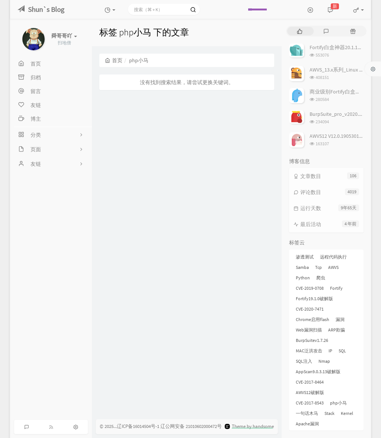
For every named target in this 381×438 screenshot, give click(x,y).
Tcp (318, 267)
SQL (342, 350)
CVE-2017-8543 (310, 403)
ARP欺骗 (336, 330)
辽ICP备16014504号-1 (138, 426)
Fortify (336, 288)
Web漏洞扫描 (309, 330)
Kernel (347, 413)
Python (303, 277)
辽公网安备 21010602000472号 (191, 426)
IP (330, 350)
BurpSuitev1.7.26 (312, 340)
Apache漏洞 (307, 423)
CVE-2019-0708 (310, 288)
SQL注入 (304, 361)
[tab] (299, 31)
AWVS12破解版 (310, 392)
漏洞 (340, 319)
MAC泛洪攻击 (309, 350)
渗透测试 (305, 257)
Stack (329, 413)
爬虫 (320, 277)
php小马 (338, 403)
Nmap (324, 361)
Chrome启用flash (312, 319)
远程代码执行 (333, 257)
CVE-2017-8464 (310, 382)
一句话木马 (307, 413)
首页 (113, 60)
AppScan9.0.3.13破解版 (318, 371)
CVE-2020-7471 (310, 309)
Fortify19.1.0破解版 (314, 298)
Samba (302, 267)
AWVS (333, 267)
